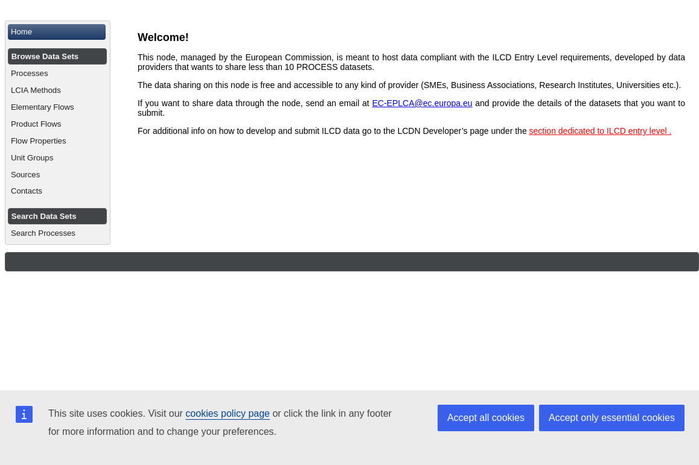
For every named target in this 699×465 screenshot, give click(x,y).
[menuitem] (57, 32)
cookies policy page (227, 413)
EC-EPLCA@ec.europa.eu (422, 103)
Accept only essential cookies (612, 418)
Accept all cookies (486, 418)
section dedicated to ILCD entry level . (600, 131)
